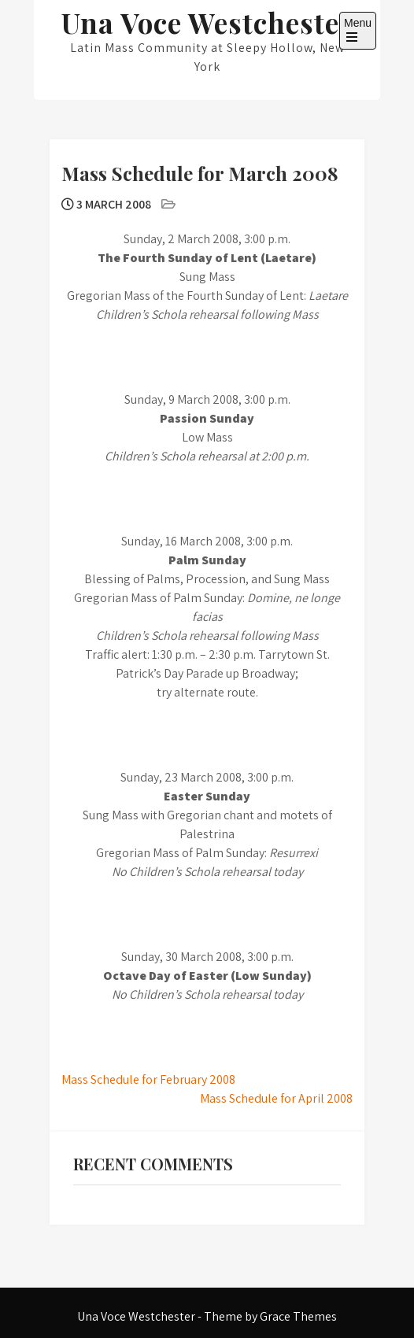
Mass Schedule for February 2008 (148, 1079)
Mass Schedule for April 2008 (276, 1098)
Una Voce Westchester (207, 22)
